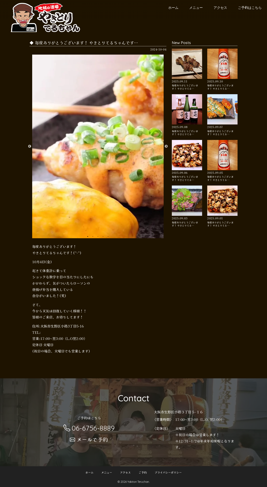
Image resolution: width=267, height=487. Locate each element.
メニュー (196, 7)
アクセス (220, 7)
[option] (98, 146)
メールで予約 (89, 439)
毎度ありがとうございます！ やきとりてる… (185, 87)
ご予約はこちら (250, 7)
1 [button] (87, 236)
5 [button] (108, 236)
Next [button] (166, 146)
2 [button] (93, 236)
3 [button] (98, 236)
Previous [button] (29, 146)
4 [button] (103, 236)
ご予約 (143, 472)
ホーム (173, 7)
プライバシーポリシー (168, 472)
